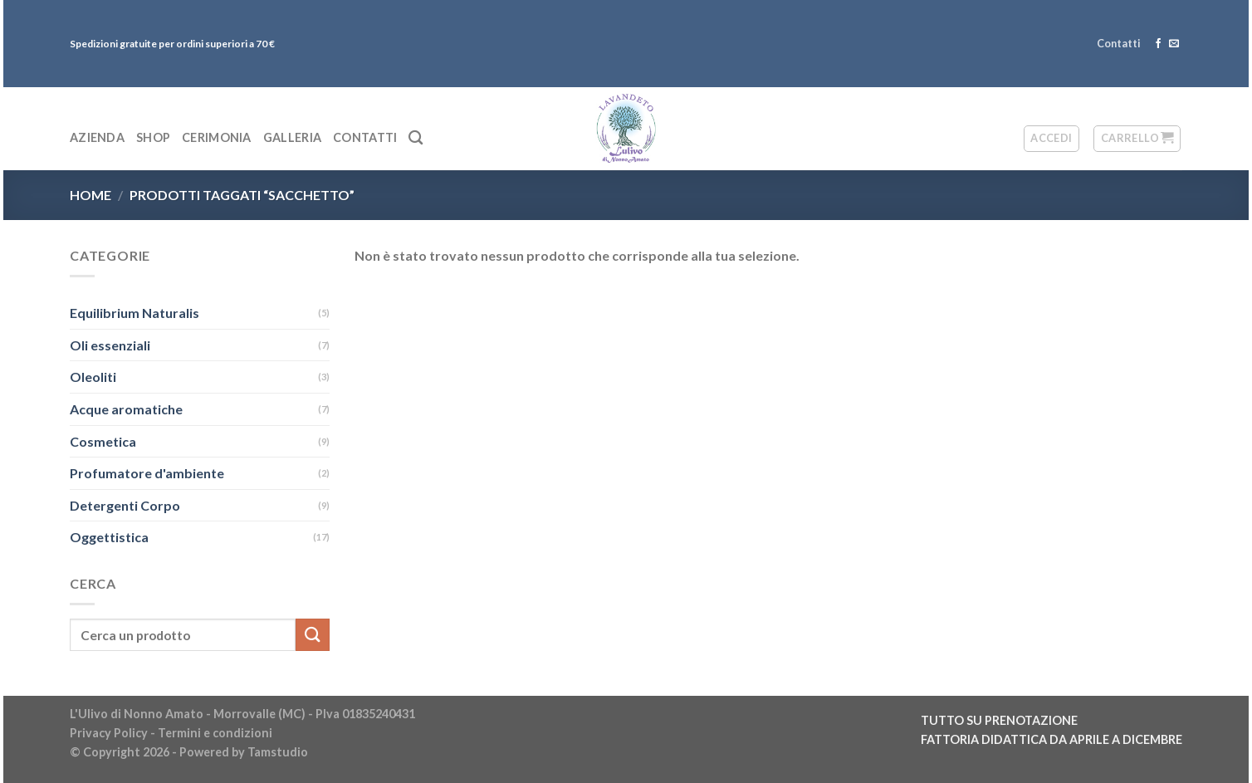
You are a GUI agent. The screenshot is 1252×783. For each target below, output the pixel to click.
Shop (153, 137)
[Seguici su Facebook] (1158, 44)
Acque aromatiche (126, 409)
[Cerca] (415, 138)
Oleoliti (93, 376)
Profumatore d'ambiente (147, 473)
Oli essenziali (110, 345)
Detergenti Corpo (125, 505)
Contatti (1119, 43)
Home (90, 195)
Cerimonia (217, 137)
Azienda (97, 137)
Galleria (292, 137)
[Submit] (312, 635)
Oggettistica (109, 537)
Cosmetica (103, 441)
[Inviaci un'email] (1174, 44)
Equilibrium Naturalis (134, 313)
